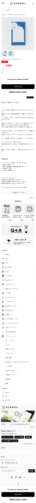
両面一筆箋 (8, 357)
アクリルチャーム (10, 336)
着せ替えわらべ (9, 310)
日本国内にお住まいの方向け (18, 92)
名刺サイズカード (10, 349)
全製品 (7, 254)
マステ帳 (7, 293)
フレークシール (9, 340)
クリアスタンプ (9, 301)
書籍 (6, 383)
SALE (6, 263)
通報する (32, 198)
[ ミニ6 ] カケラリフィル (12, 323)
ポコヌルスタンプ (10, 297)
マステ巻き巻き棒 (10, 332)
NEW (6, 258)
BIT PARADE (8, 276)
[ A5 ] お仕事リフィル (11, 319)
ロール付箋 (8, 366)
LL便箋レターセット (11, 375)
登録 (32, 471)
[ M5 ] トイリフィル (10, 327)
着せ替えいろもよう (11, 306)
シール (7, 345)
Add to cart (18, 86)
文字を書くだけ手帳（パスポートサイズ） (17, 362)
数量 (2, 70)
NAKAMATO (8, 267)
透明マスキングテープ (11, 289)
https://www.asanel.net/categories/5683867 (14, 187)
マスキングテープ (10, 284)
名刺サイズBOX (9, 370)
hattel (7, 271)
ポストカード (9, 353)
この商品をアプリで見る (18, 192)
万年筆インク (9, 314)
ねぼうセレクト (9, 280)
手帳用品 (7, 379)
